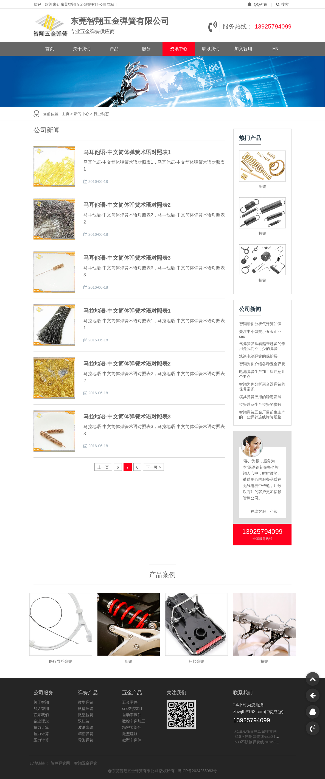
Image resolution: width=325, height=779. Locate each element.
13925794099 (273, 26)
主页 (66, 114)
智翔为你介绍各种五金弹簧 (262, 364)
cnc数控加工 (133, 708)
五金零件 (130, 702)
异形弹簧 (85, 740)
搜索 (282, 4)
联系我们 (211, 48)
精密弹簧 (85, 734)
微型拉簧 (85, 715)
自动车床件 (131, 715)
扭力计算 (41, 727)
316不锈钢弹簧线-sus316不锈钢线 (263, 737)
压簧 (262, 186)
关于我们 (82, 48)
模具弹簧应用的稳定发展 (260, 397)
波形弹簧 (85, 727)
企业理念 (41, 721)
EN (275, 48)
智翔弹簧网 (61, 763)
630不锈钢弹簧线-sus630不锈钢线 (263, 742)
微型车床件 (131, 740)
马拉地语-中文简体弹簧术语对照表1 (127, 311)
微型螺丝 (130, 734)
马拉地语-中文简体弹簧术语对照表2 (127, 364)
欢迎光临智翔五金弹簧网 (255, 731)
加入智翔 (243, 48)
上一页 (103, 467)
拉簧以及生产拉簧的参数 (260, 404)
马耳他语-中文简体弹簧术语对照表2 (127, 205)
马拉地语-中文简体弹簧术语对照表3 (127, 416)
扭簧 (262, 280)
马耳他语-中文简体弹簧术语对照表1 (127, 152)
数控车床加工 (133, 721)
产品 (114, 48)
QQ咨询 (258, 4)
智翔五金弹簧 (85, 763)
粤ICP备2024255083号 (197, 771)
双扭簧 (83, 721)
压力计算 (41, 740)
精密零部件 (131, 727)
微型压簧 (85, 708)
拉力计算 (41, 734)
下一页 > (153, 467)
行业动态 (101, 114)
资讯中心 (178, 48)
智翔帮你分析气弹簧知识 (260, 324)
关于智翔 (41, 702)
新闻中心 (82, 114)
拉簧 (262, 233)
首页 (49, 48)
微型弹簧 (85, 702)
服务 (146, 48)
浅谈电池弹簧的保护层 (258, 356)
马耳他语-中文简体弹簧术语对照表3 (127, 258)
